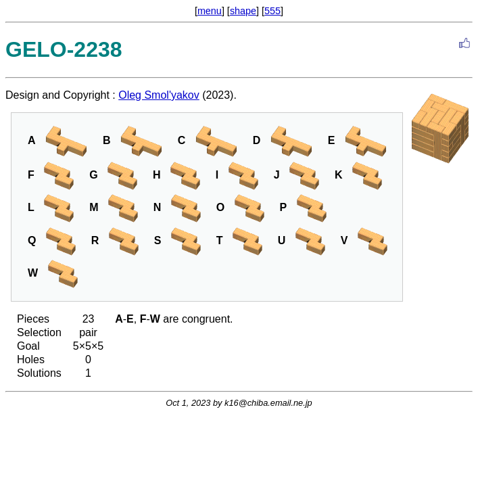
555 (272, 10)
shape (243, 10)
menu (209, 10)
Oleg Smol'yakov (158, 95)
